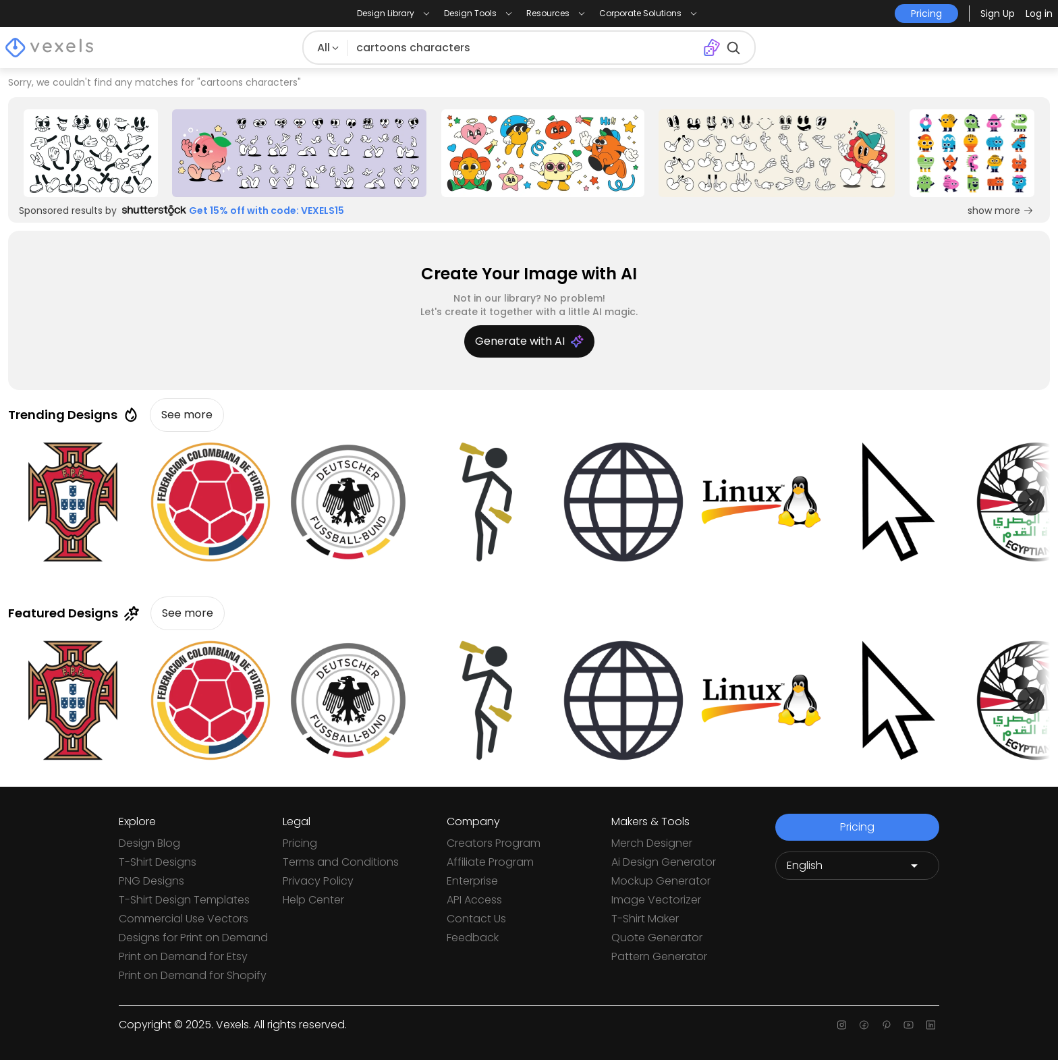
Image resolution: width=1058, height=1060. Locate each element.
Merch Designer (651, 843)
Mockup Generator (661, 881)
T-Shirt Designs (157, 862)
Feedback (473, 937)
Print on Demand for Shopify (193, 975)
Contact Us (476, 918)
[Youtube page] (908, 1025)
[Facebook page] (864, 1025)
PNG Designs (151, 881)
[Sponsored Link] (90, 153)
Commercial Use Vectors (183, 918)
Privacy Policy (318, 881)
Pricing (300, 843)
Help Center (313, 900)
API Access (474, 900)
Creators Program (493, 843)
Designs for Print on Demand (193, 937)
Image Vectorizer (656, 900)
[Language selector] (857, 866)
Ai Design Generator (663, 862)
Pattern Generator (659, 956)
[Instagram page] (841, 1025)
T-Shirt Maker (645, 918)
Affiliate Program (490, 862)
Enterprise (472, 881)
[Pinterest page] (886, 1025)
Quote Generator (656, 937)
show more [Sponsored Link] (1001, 210)
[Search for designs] (522, 48)
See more (187, 414)
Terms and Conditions (341, 862)
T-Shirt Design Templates (184, 900)
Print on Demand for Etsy (183, 956)
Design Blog (149, 843)
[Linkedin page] (930, 1025)
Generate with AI (529, 341)
